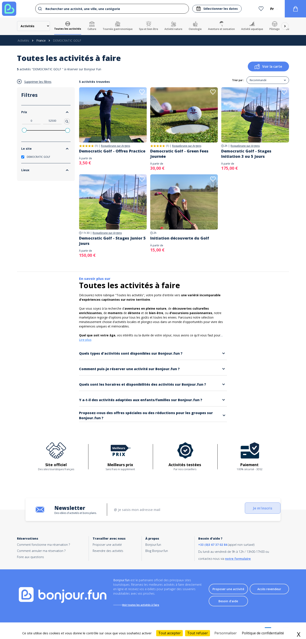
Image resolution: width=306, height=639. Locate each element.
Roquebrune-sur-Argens (115, 146)
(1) (96, 146)
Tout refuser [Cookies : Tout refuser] (197, 633)
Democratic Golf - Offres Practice (112, 151)
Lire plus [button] (85, 340)
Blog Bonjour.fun (156, 551)
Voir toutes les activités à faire (143, 605)
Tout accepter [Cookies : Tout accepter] (169, 633)
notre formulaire (238, 559)
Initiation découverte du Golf (179, 238)
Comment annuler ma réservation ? (41, 551)
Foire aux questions (30, 557)
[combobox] (111, 9)
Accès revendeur (269, 590)
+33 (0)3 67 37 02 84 (212, 545)
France (41, 40)
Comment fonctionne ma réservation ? (43, 545)
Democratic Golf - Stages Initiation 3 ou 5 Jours (246, 153)
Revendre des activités (108, 551)
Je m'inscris (254, 509)
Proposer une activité (107, 545)
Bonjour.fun (153, 545)
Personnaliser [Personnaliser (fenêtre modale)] (225, 633)
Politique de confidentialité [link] (263, 633)
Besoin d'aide (228, 602)
